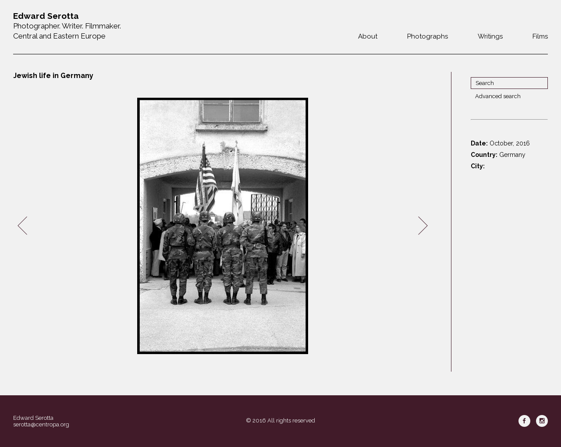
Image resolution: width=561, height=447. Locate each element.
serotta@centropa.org (41, 424)
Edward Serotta (33, 418)
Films (540, 36)
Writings (490, 36)
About (367, 36)
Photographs (427, 36)
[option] (222, 226)
